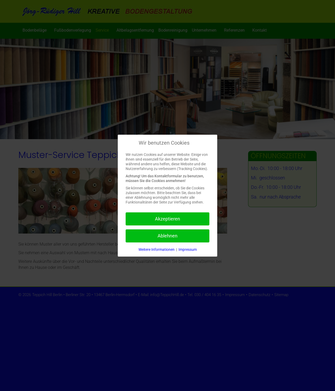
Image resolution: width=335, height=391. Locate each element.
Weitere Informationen (156, 249)
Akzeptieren (167, 219)
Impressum (187, 249)
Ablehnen (167, 236)
